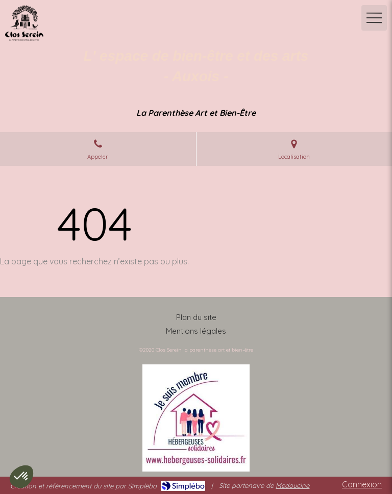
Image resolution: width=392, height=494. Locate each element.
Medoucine (292, 485)
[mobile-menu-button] (374, 18)
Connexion (362, 484)
